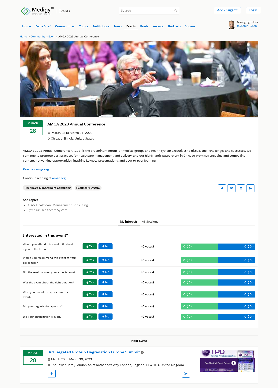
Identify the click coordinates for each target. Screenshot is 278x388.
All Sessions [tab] (150, 222)
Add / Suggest (227, 10)
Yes (90, 246)
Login (253, 10)
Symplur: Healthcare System (47, 210)
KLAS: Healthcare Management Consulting (58, 205)
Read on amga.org (36, 169)
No (105, 246)
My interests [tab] (128, 222)
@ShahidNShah (247, 26)
